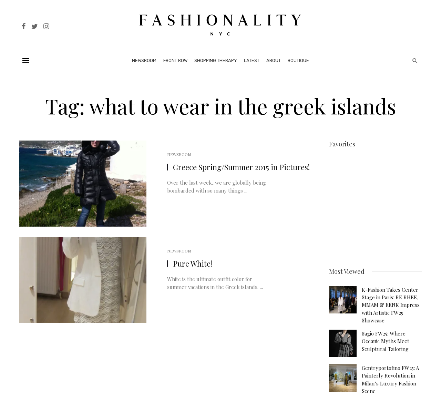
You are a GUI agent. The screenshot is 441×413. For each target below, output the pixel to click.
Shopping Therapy (215, 60)
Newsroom (144, 60)
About (273, 60)
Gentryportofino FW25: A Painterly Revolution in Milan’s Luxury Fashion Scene (390, 375)
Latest (251, 60)
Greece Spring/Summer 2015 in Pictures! (241, 167)
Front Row (175, 60)
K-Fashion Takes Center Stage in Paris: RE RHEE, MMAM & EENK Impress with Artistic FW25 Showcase (391, 301)
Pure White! (192, 263)
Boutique (298, 60)
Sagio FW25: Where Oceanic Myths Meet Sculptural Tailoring (385, 337)
